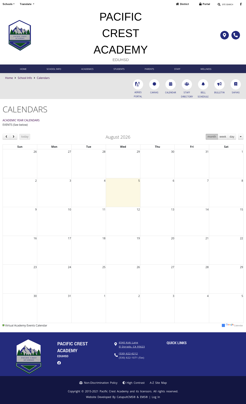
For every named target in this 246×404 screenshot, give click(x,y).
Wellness (205, 69)
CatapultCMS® (126, 397)
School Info (54, 69)
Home (23, 69)
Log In (156, 397)
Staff (177, 69)
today (24, 136)
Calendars (43, 78)
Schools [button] (8, 4)
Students (118, 69)
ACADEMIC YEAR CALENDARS (21, 120)
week (223, 136)
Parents (149, 69)
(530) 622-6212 (128, 353)
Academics (87, 69)
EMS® (144, 397)
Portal (206, 4)
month (212, 136)
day (232, 136)
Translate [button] (26, 4)
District (184, 4)
